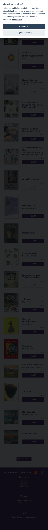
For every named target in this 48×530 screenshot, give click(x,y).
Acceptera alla (24, 26)
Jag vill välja (17, 19)
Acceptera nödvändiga (24, 33)
